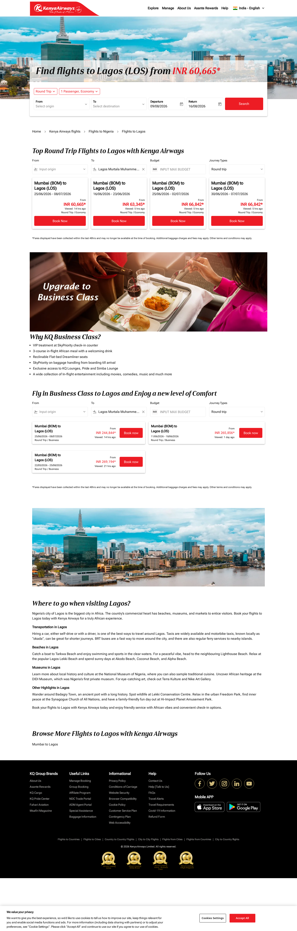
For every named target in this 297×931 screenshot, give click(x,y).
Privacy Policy (117, 780)
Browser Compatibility (123, 798)
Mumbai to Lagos (45, 744)
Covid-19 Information (161, 810)
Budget (154, 160)
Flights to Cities (92, 839)
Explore (153, 8)
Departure (156, 101)
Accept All (242, 918)
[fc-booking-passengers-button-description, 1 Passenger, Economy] (77, 91)
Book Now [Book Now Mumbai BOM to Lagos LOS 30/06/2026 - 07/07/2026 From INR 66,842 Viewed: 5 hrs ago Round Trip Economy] (237, 221)
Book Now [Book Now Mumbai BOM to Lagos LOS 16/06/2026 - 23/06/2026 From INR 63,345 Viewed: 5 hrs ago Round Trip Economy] (119, 221)
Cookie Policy (117, 804)
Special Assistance (81, 810)
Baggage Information (82, 816)
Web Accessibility (119, 822)
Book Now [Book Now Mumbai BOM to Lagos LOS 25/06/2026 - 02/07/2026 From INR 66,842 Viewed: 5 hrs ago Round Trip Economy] (178, 221)
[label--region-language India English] (248, 8)
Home (36, 131)
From (39, 101)
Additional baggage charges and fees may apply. (183, 238)
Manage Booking (80, 780)
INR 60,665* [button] (196, 71)
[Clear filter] (143, 169)
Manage (168, 8)
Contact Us (155, 780)
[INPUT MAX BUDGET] (180, 169)
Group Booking (78, 786)
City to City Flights (148, 839)
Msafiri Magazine (41, 810)
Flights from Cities (172, 839)
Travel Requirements (161, 804)
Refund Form (156, 816)
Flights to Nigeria (101, 131)
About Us (184, 8)
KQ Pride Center (40, 798)
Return (193, 101)
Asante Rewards (206, 8)
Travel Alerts (156, 798)
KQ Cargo (36, 792)
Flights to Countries (69, 839)
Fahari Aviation (39, 804)
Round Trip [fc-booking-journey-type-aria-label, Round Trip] (43, 91)
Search (244, 104)
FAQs (151, 792)
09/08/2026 (158, 106)
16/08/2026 (197, 106)
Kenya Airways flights (64, 131)
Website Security (119, 792)
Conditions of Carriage (123, 786)
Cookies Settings (213, 918)
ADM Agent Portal (80, 804)
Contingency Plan (120, 816)
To (94, 101)
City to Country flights (227, 839)
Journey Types (218, 160)
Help (224, 8)
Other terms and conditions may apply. (231, 238)
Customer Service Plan (123, 810)
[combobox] (60, 106)
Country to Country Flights (119, 839)
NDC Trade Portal (80, 798)
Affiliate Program (80, 792)
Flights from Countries (198, 839)
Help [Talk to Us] (158, 786)
